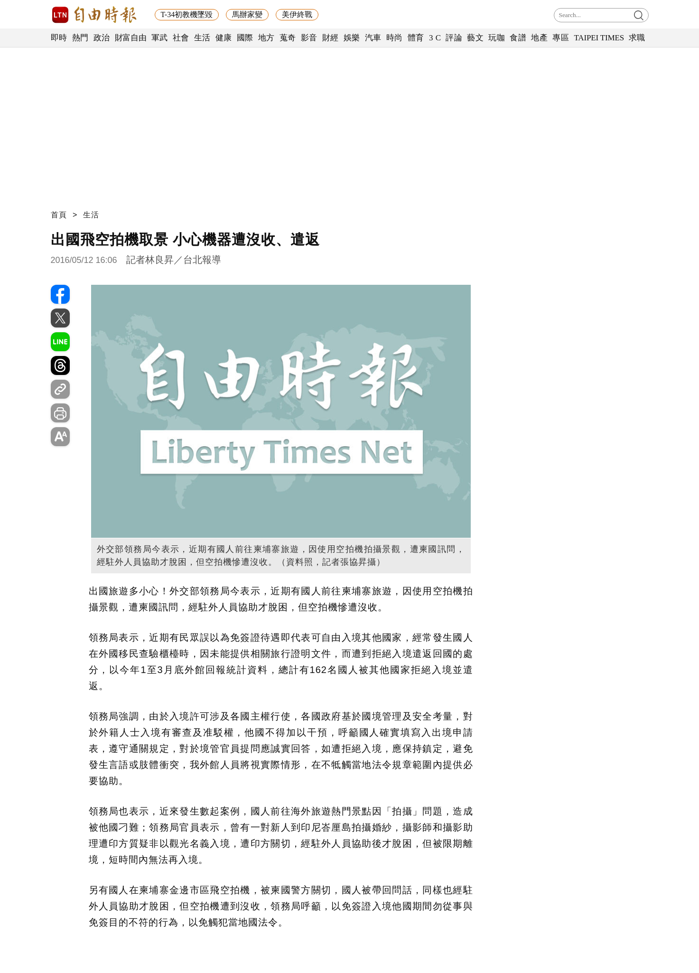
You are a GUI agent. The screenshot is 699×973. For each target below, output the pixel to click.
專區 (560, 37)
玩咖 (496, 37)
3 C (435, 37)
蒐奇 (288, 37)
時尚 (394, 37)
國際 (245, 37)
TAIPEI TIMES (599, 37)
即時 (59, 37)
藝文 (475, 37)
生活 (202, 37)
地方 (266, 37)
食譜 (518, 37)
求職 (637, 37)
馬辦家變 (247, 14)
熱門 (80, 37)
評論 (454, 37)
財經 (330, 37)
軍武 (159, 37)
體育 (416, 37)
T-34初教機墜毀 (187, 14)
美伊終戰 (297, 14)
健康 (223, 37)
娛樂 (352, 37)
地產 (539, 37)
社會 (181, 37)
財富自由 (131, 37)
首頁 (59, 215)
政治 (101, 37)
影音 (309, 37)
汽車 (373, 37)
